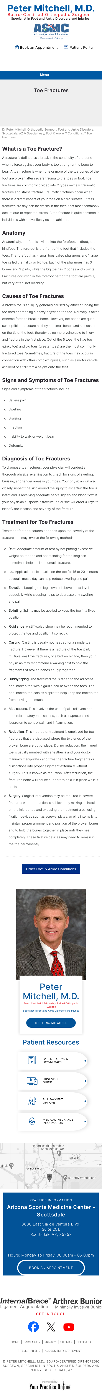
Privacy (50, 1342)
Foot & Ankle (55, 133)
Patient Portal (82, 47)
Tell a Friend (30, 1350)
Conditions (75, 133)
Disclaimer (32, 1342)
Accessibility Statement (63, 1350)
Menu (50, 75)
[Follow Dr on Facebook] (33, 1326)
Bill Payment (53, 1101)
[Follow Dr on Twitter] (51, 1326)
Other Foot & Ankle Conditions (51, 869)
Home (15, 1342)
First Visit (50, 1080)
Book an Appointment (39, 47)
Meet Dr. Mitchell (51, 1022)
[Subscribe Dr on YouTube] (68, 1326)
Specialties (34, 133)
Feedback (84, 1342)
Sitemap (66, 1342)
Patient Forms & (55, 1060)
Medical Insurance (58, 1121)
